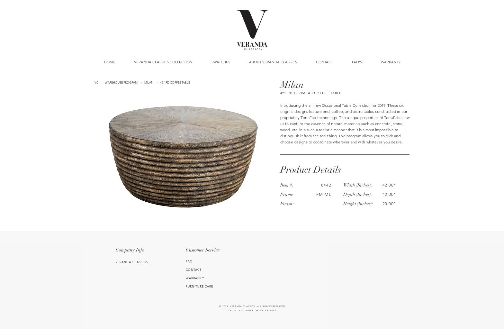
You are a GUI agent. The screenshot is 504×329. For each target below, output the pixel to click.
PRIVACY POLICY (266, 310)
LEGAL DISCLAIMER (241, 310)
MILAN (148, 82)
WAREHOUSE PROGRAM (121, 82)
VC (96, 82)
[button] (220, 62)
